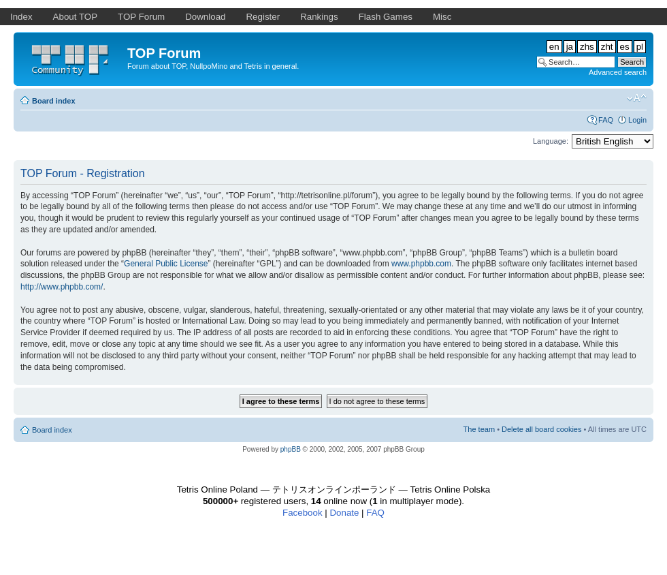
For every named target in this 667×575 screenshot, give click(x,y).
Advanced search (618, 72)
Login (637, 120)
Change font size (637, 98)
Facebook (302, 513)
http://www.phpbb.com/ (61, 287)
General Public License (166, 263)
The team (479, 429)
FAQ (605, 120)
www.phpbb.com (421, 263)
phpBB (290, 449)
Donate (344, 513)
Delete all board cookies (541, 429)
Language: (550, 141)
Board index (54, 101)
